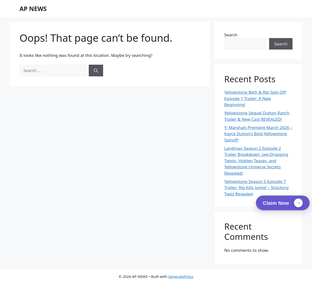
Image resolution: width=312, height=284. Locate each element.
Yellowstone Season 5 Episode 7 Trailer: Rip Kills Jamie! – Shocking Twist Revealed (256, 188)
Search (230, 35)
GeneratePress (180, 276)
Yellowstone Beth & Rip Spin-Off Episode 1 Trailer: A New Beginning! (255, 98)
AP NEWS (33, 8)
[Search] (96, 70)
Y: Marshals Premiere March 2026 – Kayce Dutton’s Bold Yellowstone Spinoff (258, 134)
